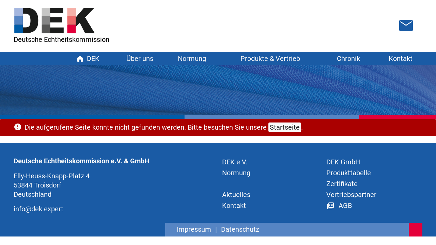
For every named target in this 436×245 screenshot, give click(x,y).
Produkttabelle (348, 173)
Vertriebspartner (351, 195)
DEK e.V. (234, 162)
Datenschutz (240, 229)
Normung (236, 173)
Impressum (194, 229)
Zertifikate (342, 184)
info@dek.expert (38, 209)
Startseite (285, 127)
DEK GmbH (343, 162)
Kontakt (400, 58)
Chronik (348, 58)
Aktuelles (236, 195)
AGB (339, 205)
